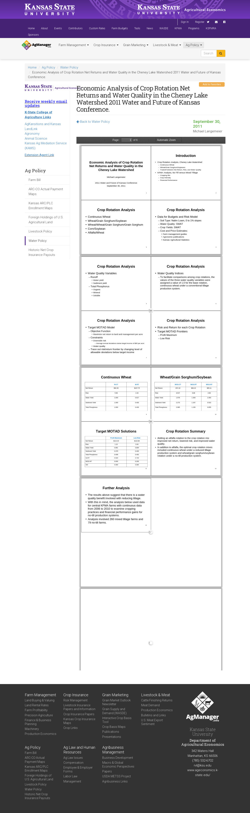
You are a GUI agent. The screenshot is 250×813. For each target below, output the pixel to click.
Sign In (185, 21)
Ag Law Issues (73, 757)
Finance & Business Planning (38, 722)
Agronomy (32, 134)
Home (31, 28)
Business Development (117, 757)
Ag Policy (194, 45)
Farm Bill (35, 180)
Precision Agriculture (39, 715)
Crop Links (70, 728)
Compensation (73, 762)
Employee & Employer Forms (78, 769)
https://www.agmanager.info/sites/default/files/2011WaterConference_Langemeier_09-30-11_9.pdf (150, 403)
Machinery (32, 729)
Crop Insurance (106, 45)
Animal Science (36, 138)
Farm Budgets (120, 28)
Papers (107, 771)
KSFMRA (211, 28)
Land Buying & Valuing (39, 700)
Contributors (75, 28)
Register (199, 21)
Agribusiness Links (115, 781)
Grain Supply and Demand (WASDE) (114, 711)
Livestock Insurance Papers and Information (79, 707)
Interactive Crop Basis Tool (117, 720)
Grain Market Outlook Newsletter (116, 702)
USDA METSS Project (116, 776)
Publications (110, 731)
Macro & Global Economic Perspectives (118, 764)
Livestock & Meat (167, 45)
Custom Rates (97, 28)
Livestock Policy (40, 231)
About (44, 28)
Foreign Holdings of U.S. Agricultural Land (46, 219)
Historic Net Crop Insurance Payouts (42, 252)
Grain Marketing (135, 45)
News (150, 28)
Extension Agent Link (39, 155)
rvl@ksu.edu (202, 765)
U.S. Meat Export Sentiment (152, 722)
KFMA (178, 28)
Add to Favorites (212, 84)
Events (58, 28)
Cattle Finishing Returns (157, 700)
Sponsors (33, 34)
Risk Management (75, 700)
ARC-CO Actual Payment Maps (46, 191)
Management (72, 781)
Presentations (111, 737)
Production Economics (40, 734)
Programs (193, 28)
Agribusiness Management (113, 750)
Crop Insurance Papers (78, 714)
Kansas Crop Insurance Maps (79, 721)
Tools (137, 28)
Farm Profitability (36, 710)
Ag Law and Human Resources (79, 750)
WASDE (163, 28)
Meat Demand (150, 705)
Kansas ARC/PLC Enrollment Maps (41, 205)
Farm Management (74, 45)
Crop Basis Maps (114, 726)
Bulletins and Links (153, 715)
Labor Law (70, 776)
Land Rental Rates (37, 705)
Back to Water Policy (93, 122)
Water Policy (69, 67)
